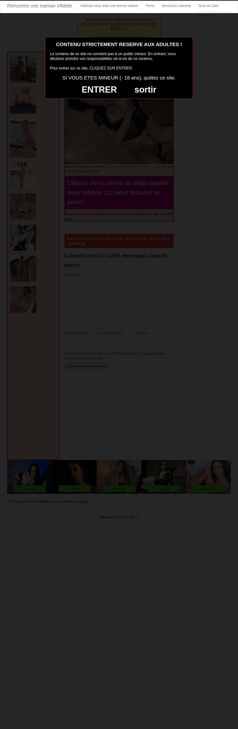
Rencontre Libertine (176, 6)
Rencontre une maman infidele (39, 5)
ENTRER (99, 89)
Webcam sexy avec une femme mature (109, 6)
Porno (150, 6)
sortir (145, 89)
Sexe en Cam (208, 6)
